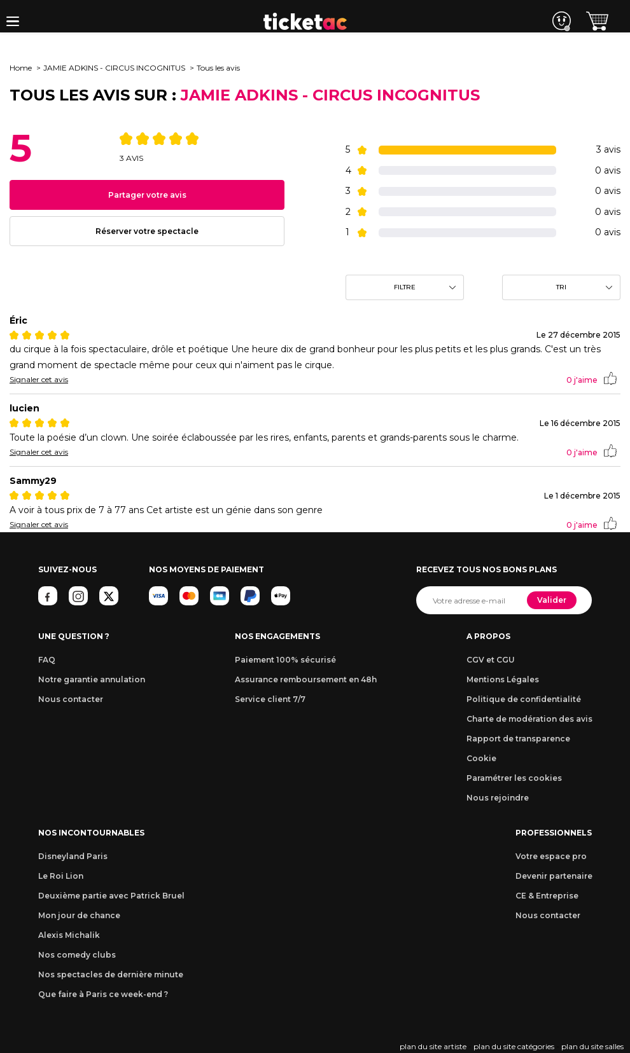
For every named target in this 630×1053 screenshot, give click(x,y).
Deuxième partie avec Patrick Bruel (111, 895)
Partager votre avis (147, 195)
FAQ (46, 659)
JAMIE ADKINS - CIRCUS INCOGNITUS (114, 67)
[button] (12, 21)
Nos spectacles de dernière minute (110, 974)
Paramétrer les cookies (514, 778)
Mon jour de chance (79, 915)
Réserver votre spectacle (147, 231)
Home (21, 67)
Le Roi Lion (60, 876)
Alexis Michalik (69, 935)
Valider (551, 600)
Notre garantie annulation (91, 679)
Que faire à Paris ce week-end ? (103, 994)
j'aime (591, 380)
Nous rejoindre (497, 797)
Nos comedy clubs (77, 955)
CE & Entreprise (546, 895)
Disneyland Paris (73, 856)
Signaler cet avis (39, 379)
